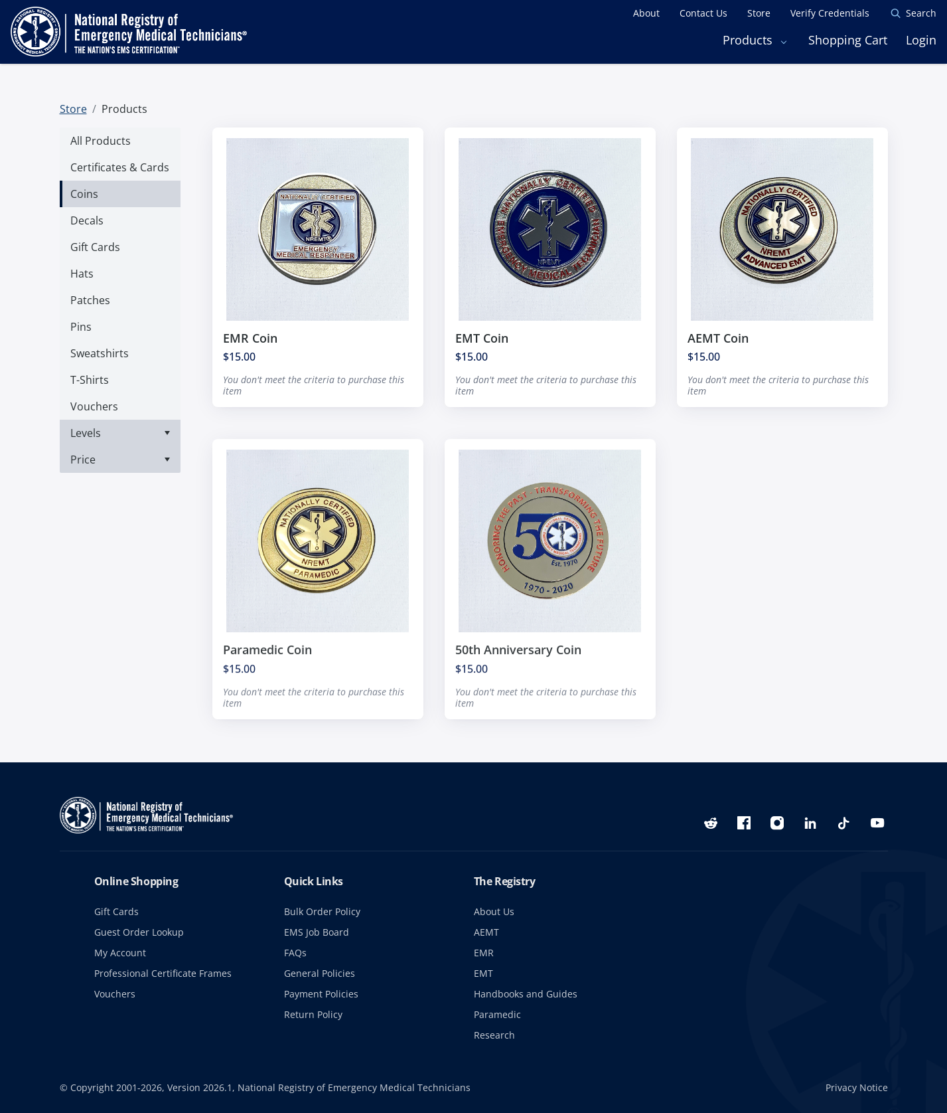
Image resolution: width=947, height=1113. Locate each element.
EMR (484, 952)
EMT (483, 973)
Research (494, 1035)
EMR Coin (250, 338)
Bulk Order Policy (322, 911)
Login (921, 40)
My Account (120, 952)
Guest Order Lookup (139, 932)
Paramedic (497, 1014)
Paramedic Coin (267, 662)
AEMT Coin (718, 338)
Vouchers (114, 993)
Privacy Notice (857, 1087)
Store (73, 109)
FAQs (295, 952)
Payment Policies (321, 993)
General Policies (319, 973)
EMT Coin (481, 338)
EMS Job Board (316, 932)
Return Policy (313, 1014)
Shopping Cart (847, 40)
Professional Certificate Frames (163, 973)
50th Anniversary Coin (518, 662)
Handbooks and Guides (525, 993)
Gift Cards (116, 911)
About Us (494, 911)
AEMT (486, 932)
